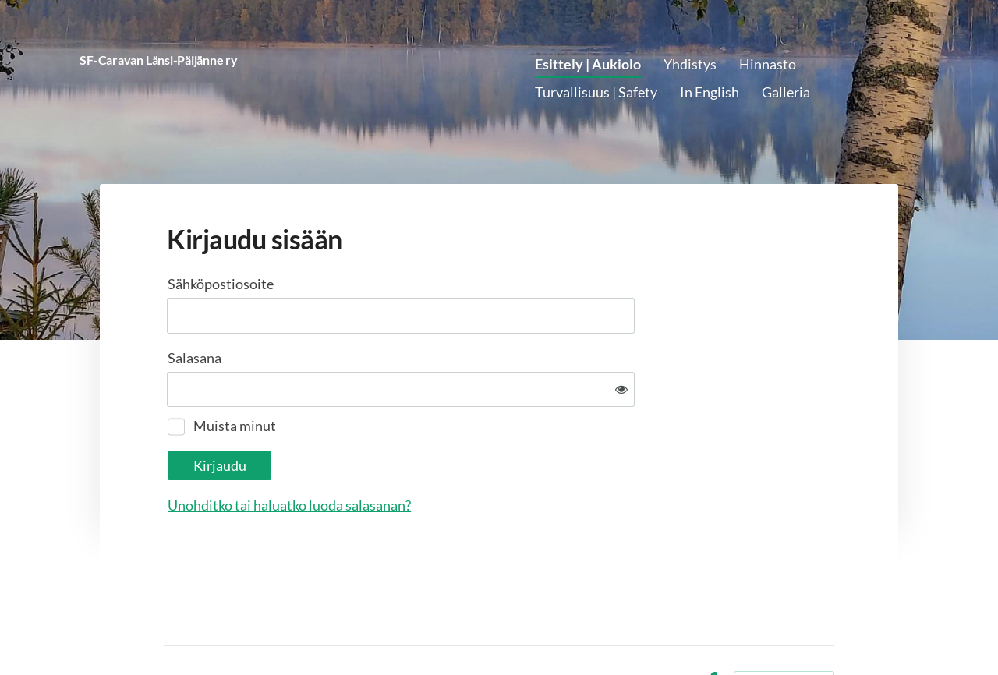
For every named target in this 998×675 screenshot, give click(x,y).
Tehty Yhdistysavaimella (784, 630)
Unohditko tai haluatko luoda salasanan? (457, 454)
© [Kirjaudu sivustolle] (170, 630)
